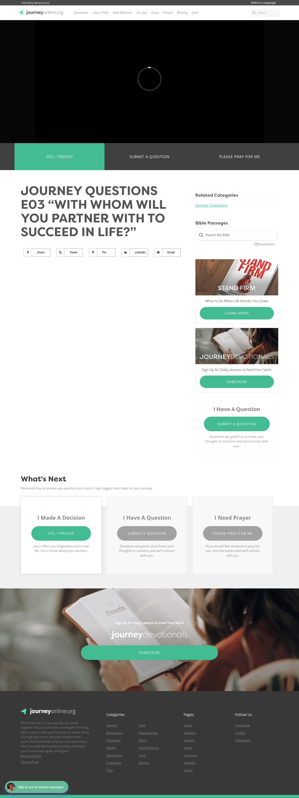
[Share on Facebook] (37, 252)
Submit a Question (149, 156)
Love (142, 755)
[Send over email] (167, 252)
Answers (189, 733)
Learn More (236, 313)
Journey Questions (211, 205)
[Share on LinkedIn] (135, 252)
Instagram (242, 740)
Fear (109, 770)
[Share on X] (69, 252)
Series (188, 748)
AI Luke (141, 13)
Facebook (242, 725)
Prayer (168, 13)
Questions (81, 13)
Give (195, 13)
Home (188, 725)
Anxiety (112, 725)
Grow (155, 13)
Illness (142, 740)
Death (111, 748)
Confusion (113, 740)
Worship (189, 763)
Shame (143, 763)
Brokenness (114, 733)
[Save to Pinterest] (102, 252)
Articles (189, 740)
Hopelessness (148, 733)
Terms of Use (30, 762)
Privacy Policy (31, 756)
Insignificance (148, 748)
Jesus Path (100, 13)
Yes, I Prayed (59, 156)
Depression (114, 755)
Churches (190, 755)
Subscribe (236, 381)
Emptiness (113, 763)
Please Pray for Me (239, 156)
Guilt (142, 725)
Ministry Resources (35, 3)
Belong (182, 13)
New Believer (122, 13)
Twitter (240, 733)
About (188, 770)
